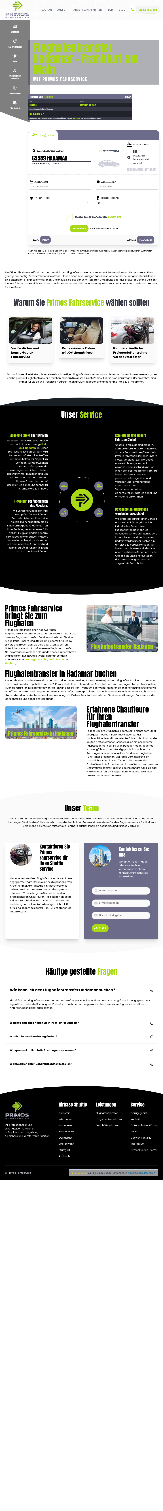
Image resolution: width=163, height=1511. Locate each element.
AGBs (134, 1131)
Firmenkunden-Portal (144, 1150)
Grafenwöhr (66, 1144)
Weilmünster (56, 659)
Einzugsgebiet (139, 1113)
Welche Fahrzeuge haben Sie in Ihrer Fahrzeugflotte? (81, 1023)
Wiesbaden (65, 1119)
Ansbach (64, 1156)
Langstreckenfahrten (109, 1119)
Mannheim (65, 1125)
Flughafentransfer (107, 1113)
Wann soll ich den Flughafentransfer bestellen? (81, 1064)
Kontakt (135, 1119)
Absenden (100, 928)
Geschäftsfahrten (107, 1125)
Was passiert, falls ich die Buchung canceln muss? (81, 1050)
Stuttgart (64, 1150)
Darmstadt (65, 1137)
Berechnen (79, 228)
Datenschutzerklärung (144, 1125)
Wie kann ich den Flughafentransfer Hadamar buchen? (81, 990)
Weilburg (10, 663)
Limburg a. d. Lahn (35, 659)
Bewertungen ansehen (142, 1172)
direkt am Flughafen (33, 446)
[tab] (43, 135)
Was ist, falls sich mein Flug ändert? (81, 1036)
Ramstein (64, 1113)
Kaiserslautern (67, 1131)
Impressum (137, 1144)
